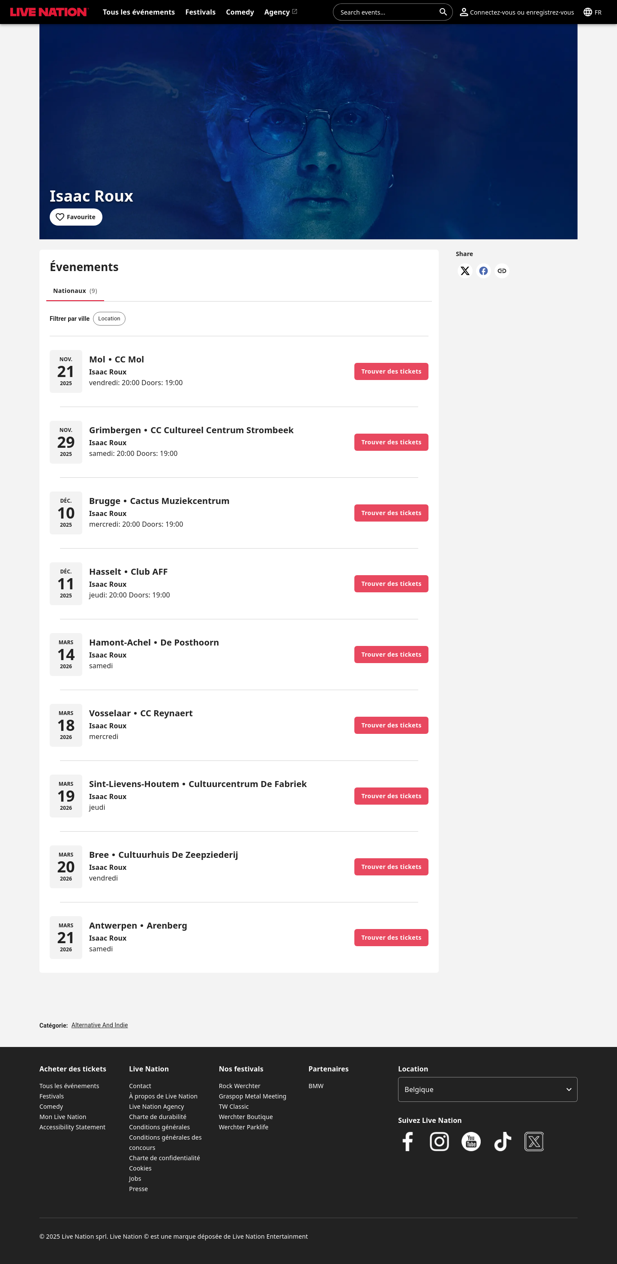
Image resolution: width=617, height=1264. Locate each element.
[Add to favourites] (76, 217)
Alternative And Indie (100, 1025)
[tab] (75, 291)
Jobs (135, 1178)
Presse (138, 1189)
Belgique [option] (418, 1089)
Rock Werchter (240, 1086)
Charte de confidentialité (164, 1158)
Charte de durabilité (157, 1117)
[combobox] (387, 12)
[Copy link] (501, 271)
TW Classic (234, 1106)
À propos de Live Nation (163, 1096)
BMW (315, 1086)
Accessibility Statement (72, 1127)
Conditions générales (159, 1127)
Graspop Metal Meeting (253, 1096)
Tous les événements (69, 1086)
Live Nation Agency (156, 1106)
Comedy (51, 1106)
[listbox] (487, 1089)
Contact (140, 1086)
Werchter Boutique (246, 1117)
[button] (517, 12)
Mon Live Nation (63, 1117)
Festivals (51, 1096)
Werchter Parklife (244, 1127)
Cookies (140, 1168)
